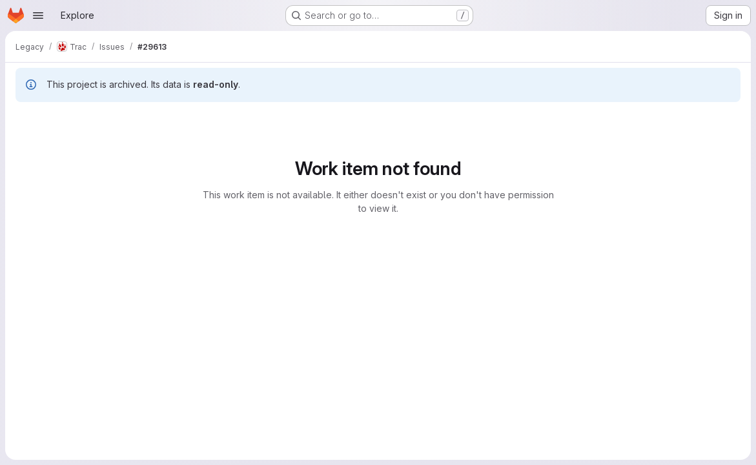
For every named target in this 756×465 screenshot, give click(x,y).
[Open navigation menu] (38, 15)
